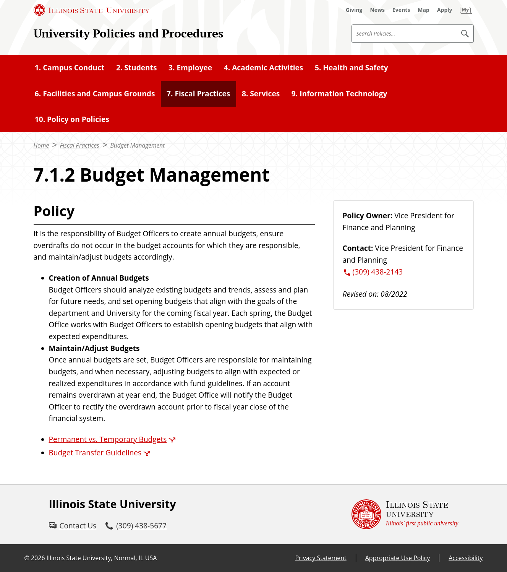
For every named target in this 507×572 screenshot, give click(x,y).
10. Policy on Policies (72, 119)
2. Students (136, 68)
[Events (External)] (401, 10)
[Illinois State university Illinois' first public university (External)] (404, 514)
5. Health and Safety (351, 68)
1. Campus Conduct (69, 68)
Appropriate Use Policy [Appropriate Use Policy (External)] (397, 558)
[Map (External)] (423, 10)
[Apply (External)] (445, 10)
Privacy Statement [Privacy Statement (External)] (320, 558)
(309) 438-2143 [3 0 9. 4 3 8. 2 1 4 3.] (378, 272)
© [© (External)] (26, 558)
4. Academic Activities (263, 68)
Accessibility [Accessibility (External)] (466, 558)
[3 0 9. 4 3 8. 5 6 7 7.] (136, 526)
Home (41, 145)
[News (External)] (377, 10)
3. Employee (190, 68)
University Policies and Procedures (129, 33)
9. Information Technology (339, 94)
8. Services (261, 94)
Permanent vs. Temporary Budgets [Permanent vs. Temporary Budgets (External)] (108, 439)
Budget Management (137, 145)
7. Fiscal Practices (198, 94)
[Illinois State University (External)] (92, 10)
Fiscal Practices (79, 145)
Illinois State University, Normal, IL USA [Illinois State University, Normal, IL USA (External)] (102, 558)
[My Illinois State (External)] (466, 10)
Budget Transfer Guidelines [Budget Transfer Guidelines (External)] (95, 453)
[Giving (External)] (354, 10)
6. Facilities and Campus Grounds (95, 94)
